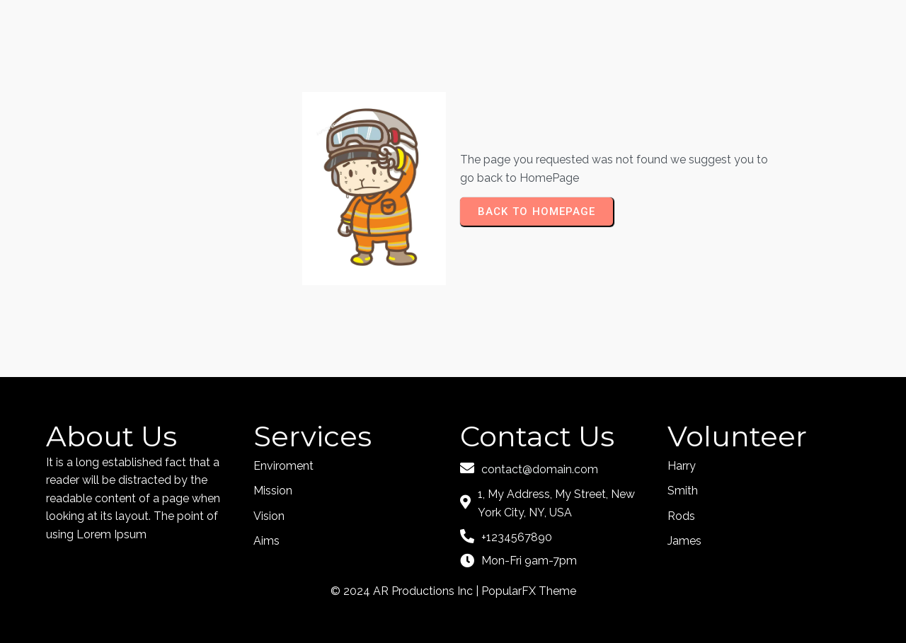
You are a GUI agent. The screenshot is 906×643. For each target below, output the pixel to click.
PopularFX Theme (528, 591)
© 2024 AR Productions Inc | (406, 591)
